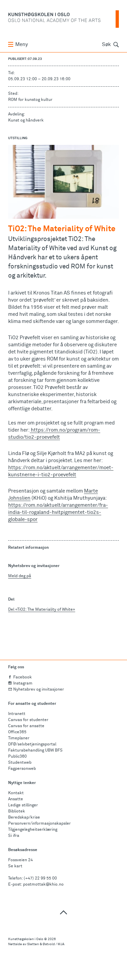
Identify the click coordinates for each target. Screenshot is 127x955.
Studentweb (19, 763)
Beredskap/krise (24, 818)
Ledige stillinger (23, 805)
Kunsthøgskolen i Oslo (25, 939)
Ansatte (15, 799)
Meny (18, 44)
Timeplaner (18, 738)
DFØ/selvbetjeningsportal (32, 744)
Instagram (20, 683)
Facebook (20, 677)
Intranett (16, 714)
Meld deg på (19, 576)
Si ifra (13, 836)
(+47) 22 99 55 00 (40, 878)
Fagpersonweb (22, 769)
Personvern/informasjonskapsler (39, 824)
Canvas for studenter (28, 720)
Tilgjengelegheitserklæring (32, 830)
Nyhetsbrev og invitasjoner (36, 690)
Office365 (17, 732)
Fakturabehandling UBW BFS (35, 750)
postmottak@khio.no (43, 885)
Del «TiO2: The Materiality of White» (41, 610)
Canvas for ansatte (26, 726)
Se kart (15, 866)
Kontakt (16, 793)
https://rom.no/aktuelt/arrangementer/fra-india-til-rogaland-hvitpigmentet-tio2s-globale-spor (58, 512)
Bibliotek (16, 811)
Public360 (17, 757)
